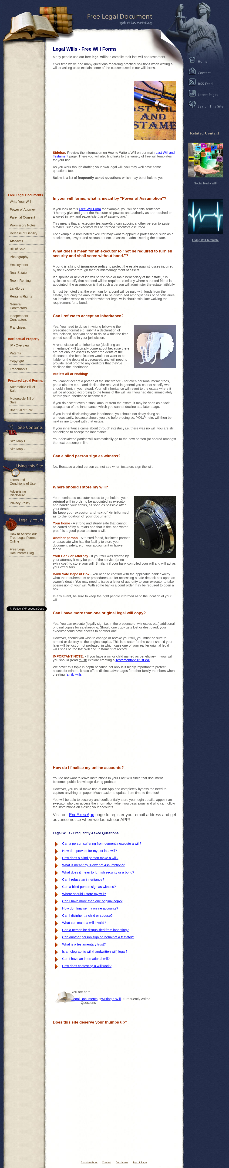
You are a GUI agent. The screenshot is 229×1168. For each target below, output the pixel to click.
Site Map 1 (17, 441)
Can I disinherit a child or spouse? (87, 915)
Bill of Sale (17, 249)
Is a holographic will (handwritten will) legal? (94, 951)
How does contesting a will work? (86, 966)
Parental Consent (22, 217)
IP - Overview (19, 345)
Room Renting (20, 280)
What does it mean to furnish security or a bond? (98, 872)
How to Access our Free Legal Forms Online (23, 537)
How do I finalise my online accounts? (90, 908)
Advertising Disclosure (18, 493)
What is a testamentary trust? (84, 944)
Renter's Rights (21, 296)
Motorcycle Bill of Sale (22, 400)
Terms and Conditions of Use (23, 481)
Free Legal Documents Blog (22, 551)
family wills (74, 674)
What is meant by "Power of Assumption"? (93, 865)
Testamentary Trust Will (132, 660)
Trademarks (18, 369)
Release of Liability (23, 233)
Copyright (17, 361)
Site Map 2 (17, 449)
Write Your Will (20, 201)
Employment (19, 265)
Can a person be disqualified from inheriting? (95, 930)
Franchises (18, 327)
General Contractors (18, 306)
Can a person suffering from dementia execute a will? (101, 843)
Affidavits (16, 241)
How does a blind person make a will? (90, 858)
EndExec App (81, 814)
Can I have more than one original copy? (92, 901)
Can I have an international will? (86, 959)
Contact (106, 1162)
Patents (15, 353)
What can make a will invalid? (84, 923)
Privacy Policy (20, 503)
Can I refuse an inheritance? (83, 879)
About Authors (89, 1162)
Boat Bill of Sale (21, 410)
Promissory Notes (23, 225)
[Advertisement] (88, 109)
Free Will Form (90, 209)
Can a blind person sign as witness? (89, 887)
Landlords (17, 288)
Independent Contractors (19, 317)
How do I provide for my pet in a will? (89, 851)
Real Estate (18, 273)
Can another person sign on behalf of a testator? (98, 937)
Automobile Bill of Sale (22, 389)
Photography (19, 257)
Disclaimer (122, 1162)
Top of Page (140, 1162)
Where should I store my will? (84, 894)
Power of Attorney (23, 209)
